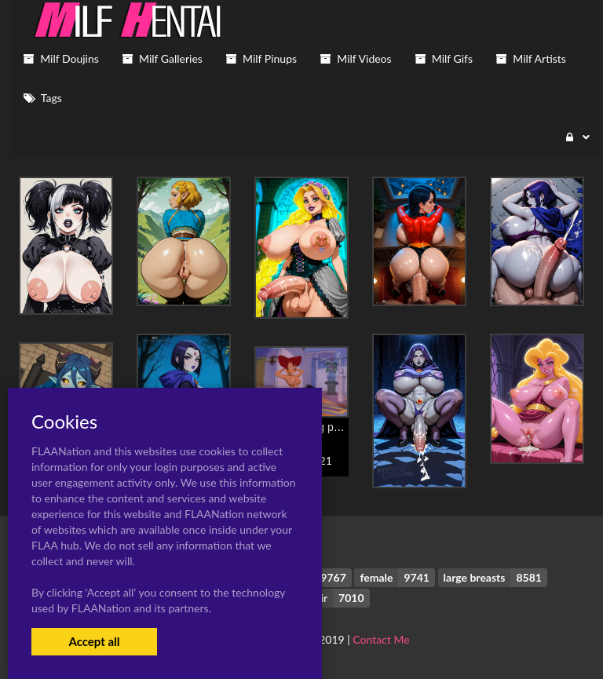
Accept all (93, 641)
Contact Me (381, 639)
